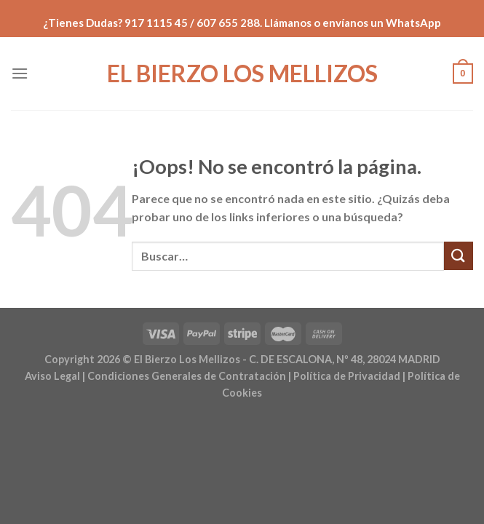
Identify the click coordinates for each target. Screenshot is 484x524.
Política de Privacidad (346, 376)
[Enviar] (458, 256)
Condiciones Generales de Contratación (186, 376)
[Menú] (19, 73)
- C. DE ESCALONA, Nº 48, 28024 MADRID (340, 359)
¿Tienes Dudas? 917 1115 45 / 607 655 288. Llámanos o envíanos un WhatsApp (242, 22)
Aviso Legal (52, 376)
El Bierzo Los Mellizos (242, 73)
